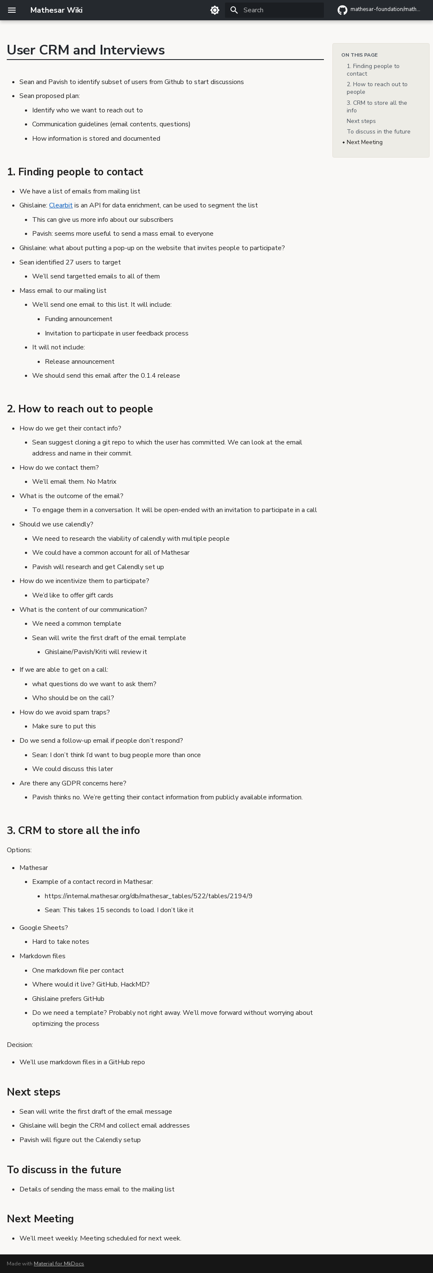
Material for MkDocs (59, 1264)
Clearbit (61, 205)
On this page (359, 55)
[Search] (274, 10)
